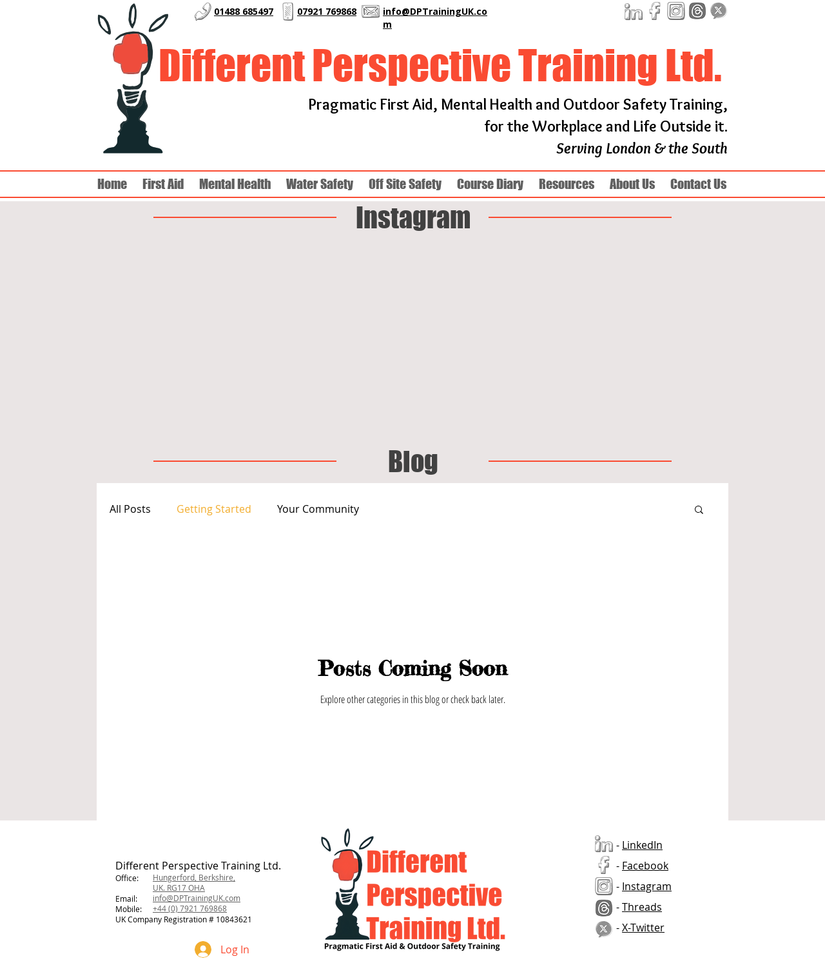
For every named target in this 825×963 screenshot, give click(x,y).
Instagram (647, 886)
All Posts (130, 509)
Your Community (318, 509)
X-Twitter (643, 927)
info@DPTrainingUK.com (196, 898)
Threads (642, 907)
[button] (632, 184)
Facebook (645, 866)
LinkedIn (642, 845)
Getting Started (214, 509)
